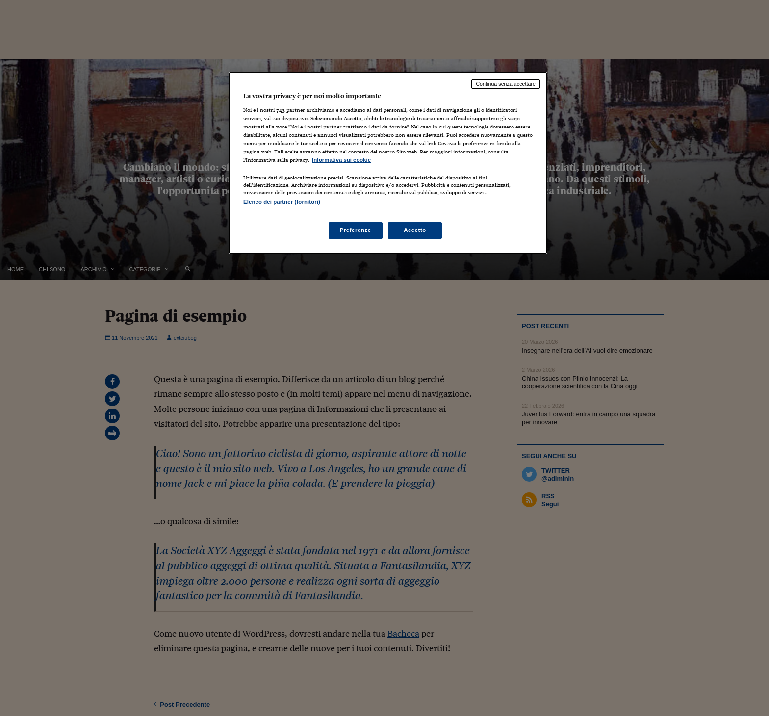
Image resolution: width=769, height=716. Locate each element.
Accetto (415, 230)
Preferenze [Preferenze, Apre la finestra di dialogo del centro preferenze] (355, 230)
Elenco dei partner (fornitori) (281, 202)
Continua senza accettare (506, 84)
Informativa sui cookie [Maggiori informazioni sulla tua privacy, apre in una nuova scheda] (341, 160)
